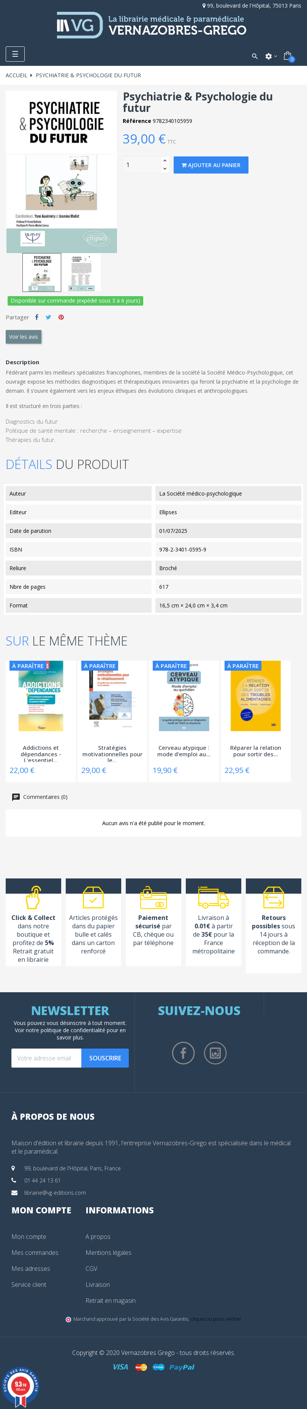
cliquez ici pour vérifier (215, 1319)
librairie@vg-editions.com (55, 1192)
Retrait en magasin (110, 1300)
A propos (98, 1236)
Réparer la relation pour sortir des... (255, 751)
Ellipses (168, 512)
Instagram (215, 1053)
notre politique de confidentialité (65, 1030)
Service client (28, 1284)
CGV (91, 1268)
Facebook (183, 1053)
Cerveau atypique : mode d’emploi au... (183, 751)
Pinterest (61, 317)
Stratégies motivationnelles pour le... (112, 753)
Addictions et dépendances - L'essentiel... (41, 753)
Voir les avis (23, 336)
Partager (36, 317)
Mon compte (28, 1236)
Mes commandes (35, 1252)
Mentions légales (108, 1252)
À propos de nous (53, 1116)
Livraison (97, 1284)
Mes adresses (30, 1268)
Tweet (48, 317)
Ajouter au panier (211, 165)
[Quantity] (142, 164)
